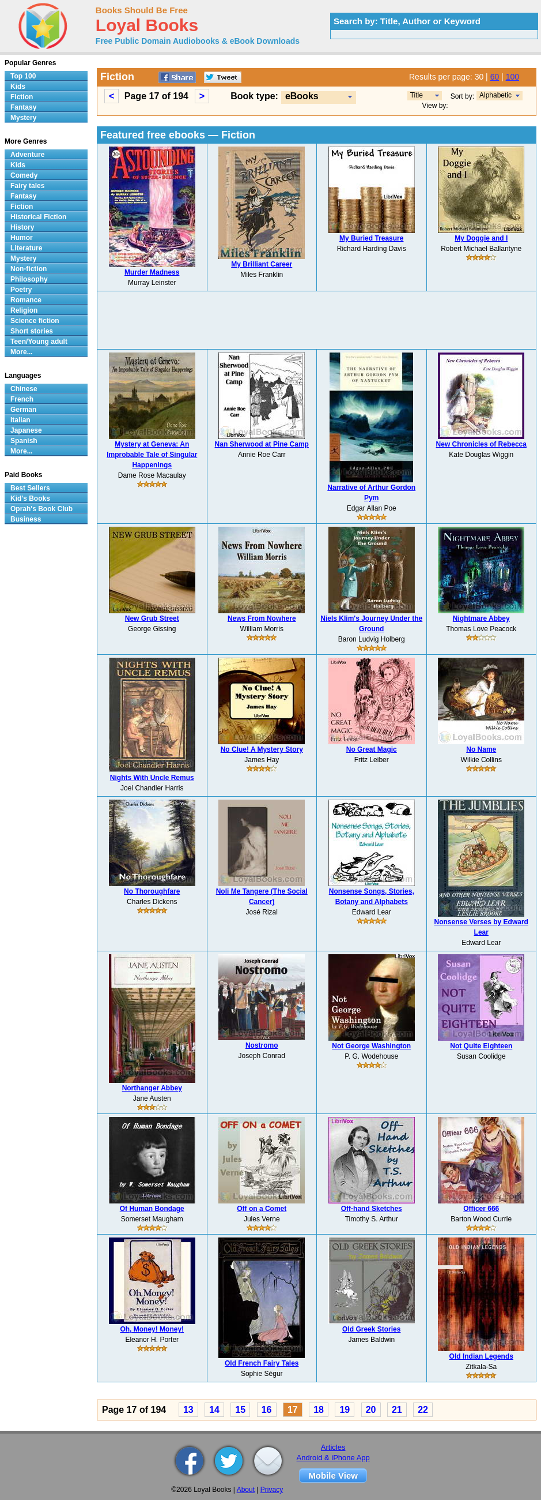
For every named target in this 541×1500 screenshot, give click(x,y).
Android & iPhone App (333, 1457)
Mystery (23, 118)
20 (371, 1410)
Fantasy (23, 107)
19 (344, 1410)
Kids (17, 86)
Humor (21, 238)
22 (423, 1410)
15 (240, 1410)
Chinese (23, 389)
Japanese (26, 430)
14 (214, 1410)
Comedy (23, 175)
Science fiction (34, 321)
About (246, 1490)
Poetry (21, 290)
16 (267, 1410)
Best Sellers (30, 488)
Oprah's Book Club (41, 509)
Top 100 (23, 76)
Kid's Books (30, 498)
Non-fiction (28, 269)
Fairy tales (27, 186)
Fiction (21, 97)
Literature (26, 248)
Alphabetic (495, 95)
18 (318, 1410)
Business (25, 519)
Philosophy (29, 279)
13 (188, 1410)
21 (397, 1410)
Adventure (27, 155)
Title (416, 95)
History (22, 227)
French (21, 399)
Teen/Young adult (38, 341)
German (23, 410)
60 (495, 76)
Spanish (23, 441)
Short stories (31, 331)
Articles (333, 1447)
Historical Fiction (38, 217)
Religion (23, 310)
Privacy (271, 1490)
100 (512, 76)
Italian (20, 420)
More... (21, 352)
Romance (25, 300)
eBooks (302, 96)
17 (292, 1410)
